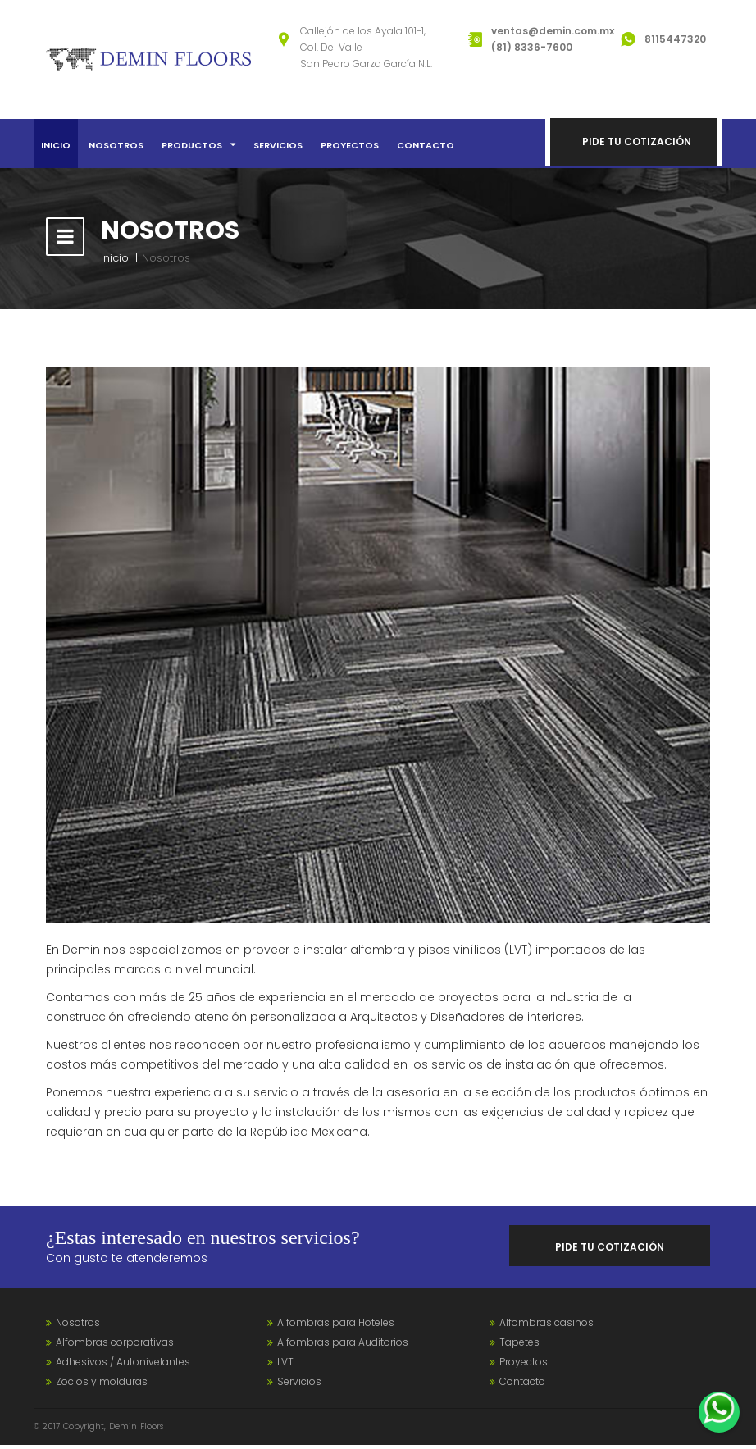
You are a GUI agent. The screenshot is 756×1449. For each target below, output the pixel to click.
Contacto (425, 145)
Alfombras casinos (546, 1326)
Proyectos (350, 145)
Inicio (56, 145)
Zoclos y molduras (102, 1385)
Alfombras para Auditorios (342, 1346)
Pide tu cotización (638, 143)
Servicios (278, 145)
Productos (198, 145)
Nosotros (116, 145)
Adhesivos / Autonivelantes (123, 1366)
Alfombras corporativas (115, 1346)
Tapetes (519, 1346)
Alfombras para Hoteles (335, 1326)
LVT (285, 1366)
